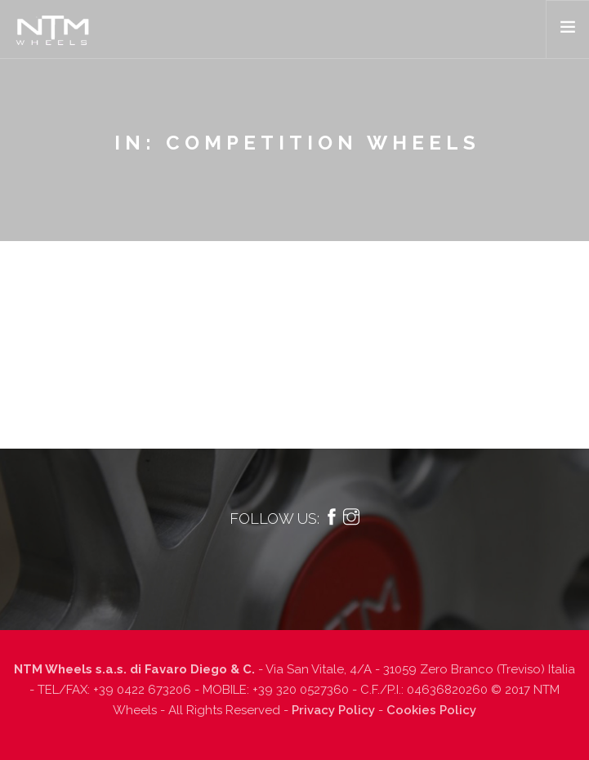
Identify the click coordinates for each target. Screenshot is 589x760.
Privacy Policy (333, 710)
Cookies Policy (431, 710)
